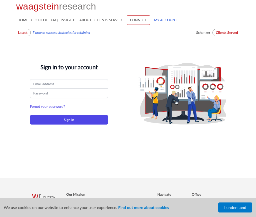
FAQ (54, 20)
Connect (138, 20)
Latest (23, 32)
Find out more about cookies (143, 207)
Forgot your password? (47, 106)
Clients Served (108, 20)
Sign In (69, 120)
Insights (68, 20)
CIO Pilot (39, 20)
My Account (165, 20)
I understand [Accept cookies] (235, 207)
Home (23, 20)
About (86, 20)
